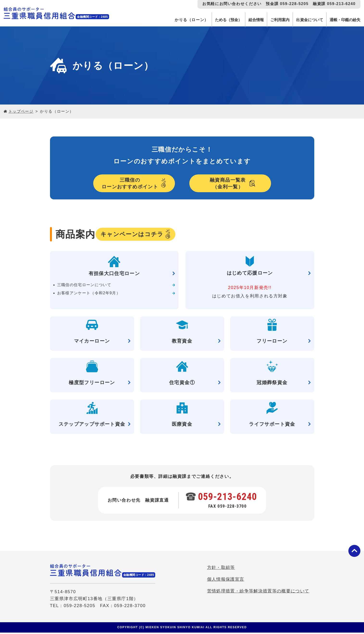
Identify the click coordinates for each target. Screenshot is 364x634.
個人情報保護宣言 (224, 581)
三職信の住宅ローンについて (84, 286)
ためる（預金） (218, 20)
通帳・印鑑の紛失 (343, 20)
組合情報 (247, 20)
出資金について (305, 20)
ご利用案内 (273, 20)
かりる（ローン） (180, 20)
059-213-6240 (228, 498)
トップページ (21, 111)
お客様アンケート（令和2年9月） (89, 294)
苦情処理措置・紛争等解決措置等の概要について (257, 593)
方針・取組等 (220, 570)
